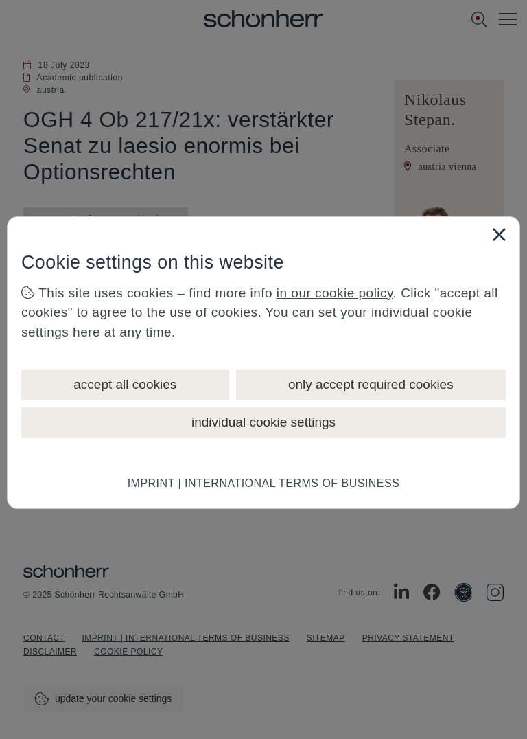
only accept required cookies (371, 384)
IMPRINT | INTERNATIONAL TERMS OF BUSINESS (264, 483)
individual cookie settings (263, 422)
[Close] (499, 234)
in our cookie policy (335, 293)
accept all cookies (124, 384)
